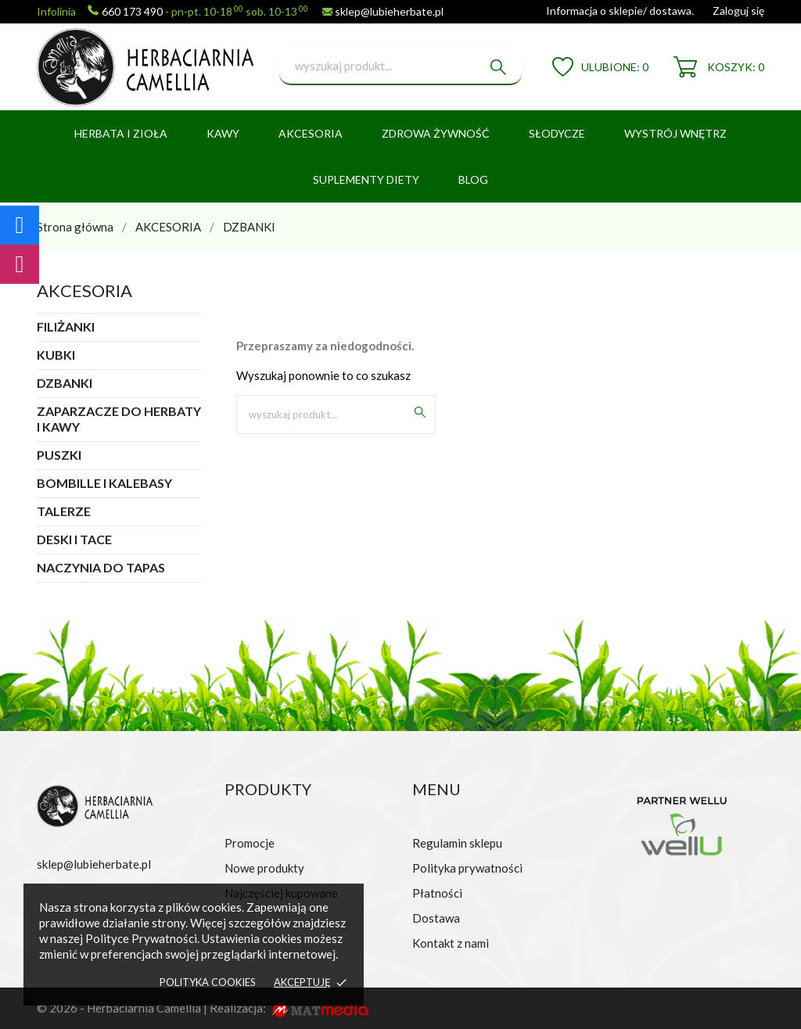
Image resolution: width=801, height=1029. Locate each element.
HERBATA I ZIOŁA (120, 133)
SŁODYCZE (557, 133)
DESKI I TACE (74, 539)
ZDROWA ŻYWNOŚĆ (436, 133)
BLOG (473, 179)
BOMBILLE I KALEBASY (104, 482)
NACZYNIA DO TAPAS (101, 567)
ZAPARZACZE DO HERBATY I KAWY (119, 418)
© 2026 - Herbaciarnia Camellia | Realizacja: (152, 1008)
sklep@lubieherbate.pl (389, 11)
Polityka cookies (208, 982)
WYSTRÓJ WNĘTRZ (675, 133)
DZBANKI (64, 382)
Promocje (249, 843)
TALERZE (64, 511)
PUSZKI (59, 454)
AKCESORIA (310, 133)
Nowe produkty (264, 868)
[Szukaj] (400, 67)
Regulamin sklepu (457, 843)
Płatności (437, 893)
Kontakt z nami (450, 943)
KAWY (223, 133)
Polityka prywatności (467, 868)
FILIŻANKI (66, 326)
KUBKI (56, 354)
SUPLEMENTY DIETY (366, 179)
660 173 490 (132, 11)
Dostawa (436, 918)
